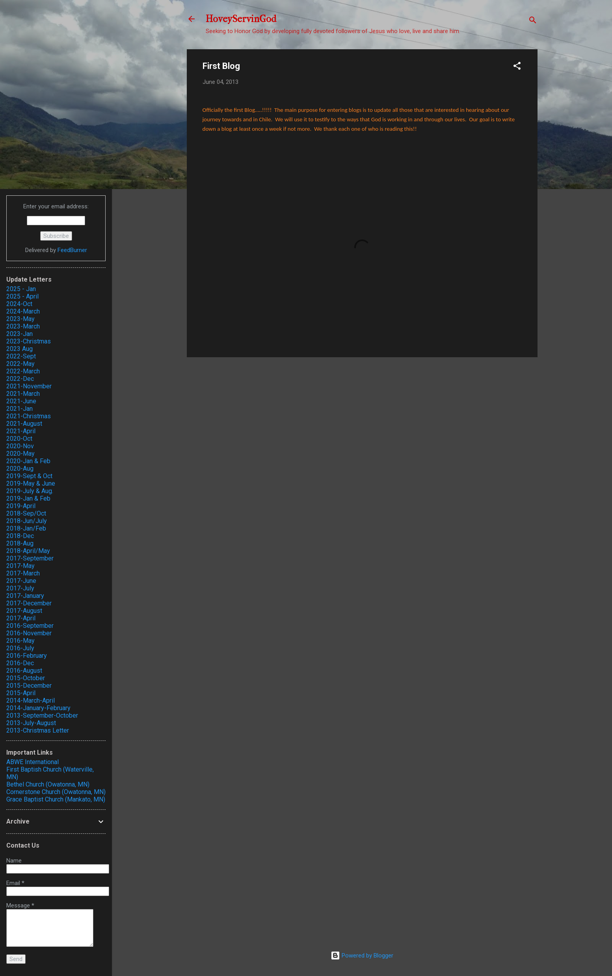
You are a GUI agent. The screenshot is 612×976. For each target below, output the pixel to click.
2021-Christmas (28, 416)
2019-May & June (30, 483)
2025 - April (22, 296)
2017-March (23, 573)
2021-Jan (19, 408)
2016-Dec (20, 663)
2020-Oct (19, 438)
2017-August (24, 610)
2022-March (23, 371)
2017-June (21, 580)
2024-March (23, 311)
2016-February (26, 655)
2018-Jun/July (26, 521)
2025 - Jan (21, 289)
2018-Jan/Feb (26, 528)
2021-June (21, 401)
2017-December (29, 603)
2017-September (30, 558)
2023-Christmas (28, 341)
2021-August (24, 423)
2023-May (20, 319)
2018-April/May (28, 551)
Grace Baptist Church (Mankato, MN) (55, 799)
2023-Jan (19, 334)
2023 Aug (19, 349)
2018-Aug (19, 543)
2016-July (20, 648)
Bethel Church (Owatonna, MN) (47, 784)
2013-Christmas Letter (37, 730)
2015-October (25, 678)
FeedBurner (72, 250)
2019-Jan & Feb (28, 498)
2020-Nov (20, 446)
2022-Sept (21, 356)
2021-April (20, 431)
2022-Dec (20, 378)
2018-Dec (20, 536)
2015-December (29, 685)
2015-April (20, 693)
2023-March (23, 326)
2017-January (25, 595)
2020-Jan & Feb (28, 461)
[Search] (533, 21)
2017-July (20, 588)
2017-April (20, 618)
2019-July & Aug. (29, 491)
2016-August (24, 670)
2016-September (30, 625)
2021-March (23, 393)
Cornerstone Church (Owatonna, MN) (56, 792)
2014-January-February (38, 708)
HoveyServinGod (241, 18)
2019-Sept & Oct (29, 476)
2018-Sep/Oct (26, 513)
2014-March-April (30, 700)
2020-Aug (19, 468)
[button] (517, 67)
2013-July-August (31, 723)
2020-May (20, 453)
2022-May (20, 363)
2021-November (29, 386)
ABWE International (32, 762)
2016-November (29, 633)
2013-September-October (42, 715)
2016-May (20, 640)
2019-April (20, 506)
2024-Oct (19, 304)
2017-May (20, 566)
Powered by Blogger (362, 955)
